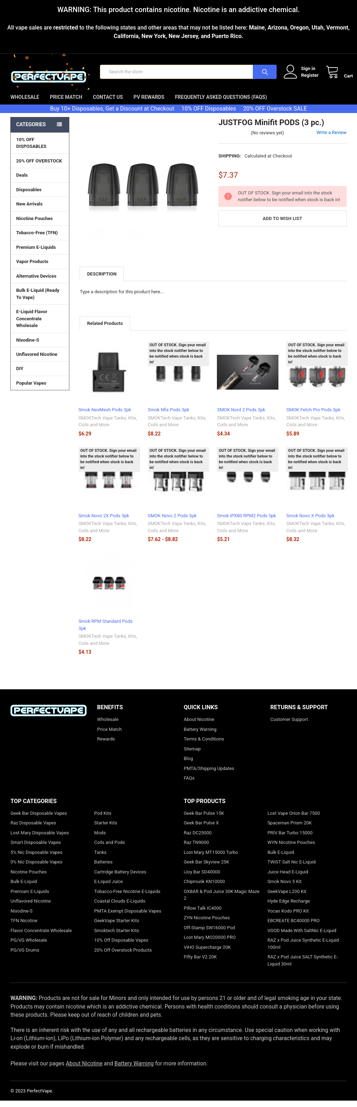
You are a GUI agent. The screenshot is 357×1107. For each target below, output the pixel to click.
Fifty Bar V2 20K (200, 963)
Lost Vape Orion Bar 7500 (293, 819)
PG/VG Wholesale (28, 946)
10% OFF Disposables (208, 115)
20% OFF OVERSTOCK (39, 167)
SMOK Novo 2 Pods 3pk (172, 522)
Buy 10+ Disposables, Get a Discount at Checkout (112, 115)
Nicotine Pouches (34, 225)
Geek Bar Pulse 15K (204, 819)
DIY (39, 374)
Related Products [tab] (105, 329)
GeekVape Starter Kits (116, 927)
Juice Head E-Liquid (287, 878)
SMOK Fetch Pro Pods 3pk (313, 416)
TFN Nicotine (23, 927)
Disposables (39, 196)
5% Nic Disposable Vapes (36, 858)
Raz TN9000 (196, 848)
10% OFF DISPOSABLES (31, 149)
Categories (31, 131)
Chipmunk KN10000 (204, 888)
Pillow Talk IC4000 (203, 914)
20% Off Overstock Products (123, 956)
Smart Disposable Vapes (35, 848)
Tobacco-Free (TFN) (39, 239)
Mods (100, 839)
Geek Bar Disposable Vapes (38, 819)
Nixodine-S (27, 346)
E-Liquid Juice (108, 888)
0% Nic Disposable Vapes (36, 868)
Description (102, 280)
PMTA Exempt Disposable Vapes (127, 917)
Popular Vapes (39, 389)
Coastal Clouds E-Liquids (119, 907)
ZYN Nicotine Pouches (207, 924)
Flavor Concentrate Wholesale (40, 937)
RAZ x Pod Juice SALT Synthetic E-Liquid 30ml (302, 967)
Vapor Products (39, 267)
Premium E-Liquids (39, 253)
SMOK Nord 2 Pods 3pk (241, 416)
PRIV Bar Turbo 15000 (290, 839)
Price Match (66, 103)
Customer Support (289, 725)
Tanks (100, 858)
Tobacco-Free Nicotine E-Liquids (127, 897)
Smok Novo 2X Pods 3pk (104, 522)
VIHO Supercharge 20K (207, 953)
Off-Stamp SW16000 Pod (209, 934)
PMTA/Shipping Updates (209, 774)
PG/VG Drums (24, 956)
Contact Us (108, 103)
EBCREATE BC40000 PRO (293, 927)
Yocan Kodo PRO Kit (288, 917)
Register (303, 78)
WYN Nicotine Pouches (291, 848)
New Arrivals (29, 210)
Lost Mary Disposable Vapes (39, 839)
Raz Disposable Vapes (33, 829)
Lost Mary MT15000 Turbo (211, 858)
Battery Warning (200, 735)
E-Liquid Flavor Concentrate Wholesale (39, 325)
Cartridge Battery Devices (120, 878)
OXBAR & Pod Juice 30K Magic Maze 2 (222, 901)
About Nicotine (199, 725)
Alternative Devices (39, 282)
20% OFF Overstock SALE (275, 115)
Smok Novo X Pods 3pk (310, 522)
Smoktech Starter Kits (116, 937)
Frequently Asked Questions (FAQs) (221, 103)
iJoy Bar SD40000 (202, 878)
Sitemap (192, 755)
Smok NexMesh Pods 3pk (105, 416)
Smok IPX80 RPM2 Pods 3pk (246, 522)
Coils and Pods (109, 848)
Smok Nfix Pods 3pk (169, 416)
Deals (22, 181)
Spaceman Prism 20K (289, 829)
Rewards (106, 745)
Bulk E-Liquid (23, 888)
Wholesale (24, 103)
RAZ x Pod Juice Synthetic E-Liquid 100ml (303, 950)
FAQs (189, 784)
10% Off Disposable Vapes (121, 946)
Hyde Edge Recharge (288, 907)
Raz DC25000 (198, 839)
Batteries (103, 868)
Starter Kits (105, 829)
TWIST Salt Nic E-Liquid (291, 868)
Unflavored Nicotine (36, 360)
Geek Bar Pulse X (201, 829)
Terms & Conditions (204, 745)
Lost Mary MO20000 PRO (210, 943)
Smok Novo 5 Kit (284, 888)
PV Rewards (149, 103)
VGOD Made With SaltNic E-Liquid (301, 937)
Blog (188, 765)
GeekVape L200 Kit (286, 897)
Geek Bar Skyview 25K (206, 868)
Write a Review (331, 138)
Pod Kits (102, 819)
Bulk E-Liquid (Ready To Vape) (37, 300)
